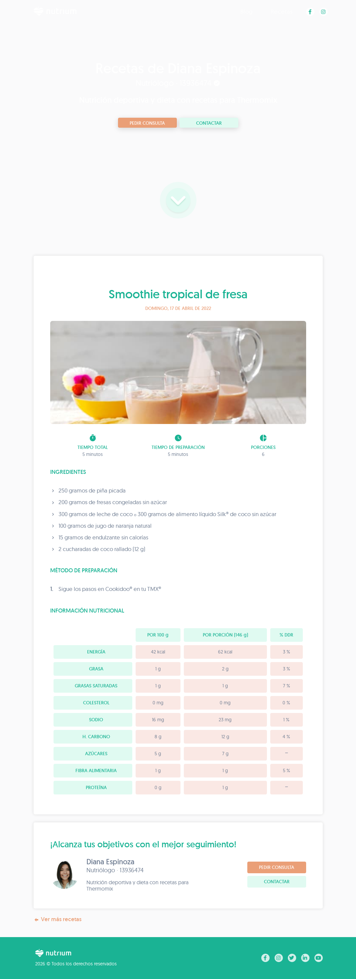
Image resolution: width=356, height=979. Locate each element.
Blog (246, 11)
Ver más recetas (57, 919)
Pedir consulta (147, 123)
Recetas (282, 11)
